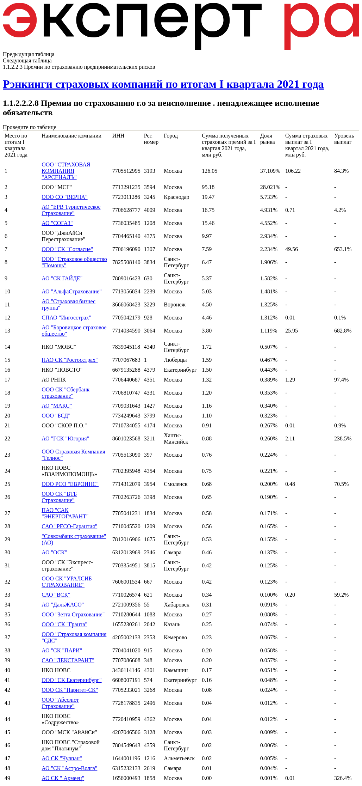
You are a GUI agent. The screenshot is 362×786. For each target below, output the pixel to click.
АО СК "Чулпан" (62, 758)
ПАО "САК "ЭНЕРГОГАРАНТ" (65, 513)
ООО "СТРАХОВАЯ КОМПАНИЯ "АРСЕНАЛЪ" (66, 171)
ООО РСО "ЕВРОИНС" (70, 484)
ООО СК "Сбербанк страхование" (65, 392)
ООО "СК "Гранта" (64, 624)
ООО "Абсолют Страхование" (60, 703)
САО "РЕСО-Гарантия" (69, 526)
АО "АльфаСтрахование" (72, 291)
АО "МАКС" (57, 406)
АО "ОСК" (54, 552)
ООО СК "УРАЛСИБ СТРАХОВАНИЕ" (67, 581)
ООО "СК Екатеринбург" (71, 680)
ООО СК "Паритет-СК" (70, 690)
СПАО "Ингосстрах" (66, 318)
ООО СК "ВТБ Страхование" (59, 497)
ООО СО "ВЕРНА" (64, 197)
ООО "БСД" (56, 416)
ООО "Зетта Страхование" (73, 614)
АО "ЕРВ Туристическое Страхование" (71, 210)
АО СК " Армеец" (63, 778)
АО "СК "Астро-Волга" (69, 768)
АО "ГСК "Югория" (65, 438)
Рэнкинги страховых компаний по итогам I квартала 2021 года (163, 84)
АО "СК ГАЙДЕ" (62, 278)
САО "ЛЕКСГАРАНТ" (68, 660)
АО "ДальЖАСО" (63, 605)
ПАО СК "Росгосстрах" (70, 360)
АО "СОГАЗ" (57, 223)
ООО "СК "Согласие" (67, 249)
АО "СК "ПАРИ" (62, 650)
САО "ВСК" (56, 595)
